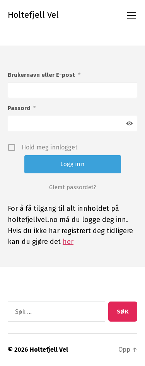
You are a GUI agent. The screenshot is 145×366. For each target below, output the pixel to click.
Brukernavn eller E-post (44, 75)
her (68, 241)
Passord (22, 108)
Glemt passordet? (72, 187)
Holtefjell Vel (33, 15)
